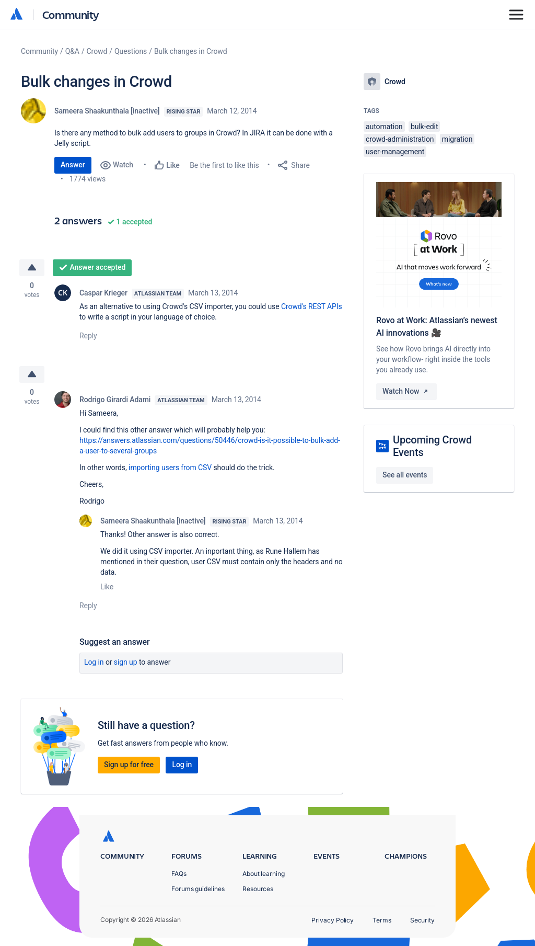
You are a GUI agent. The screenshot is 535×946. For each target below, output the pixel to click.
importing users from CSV (170, 467)
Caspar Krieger (103, 293)
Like (106, 587)
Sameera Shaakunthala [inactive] (107, 111)
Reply (88, 336)
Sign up (125, 662)
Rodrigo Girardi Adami (114, 399)
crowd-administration (400, 139)
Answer (73, 165)
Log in (94, 662)
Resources (257, 889)
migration (457, 139)
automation (384, 126)
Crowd (97, 51)
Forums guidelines (198, 889)
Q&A (72, 51)
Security (422, 920)
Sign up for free (129, 764)
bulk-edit (424, 126)
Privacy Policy (332, 920)
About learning (263, 873)
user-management (395, 151)
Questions (130, 51)
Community (70, 14)
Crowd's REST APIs (311, 306)
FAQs (179, 873)
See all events (404, 475)
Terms (382, 920)
